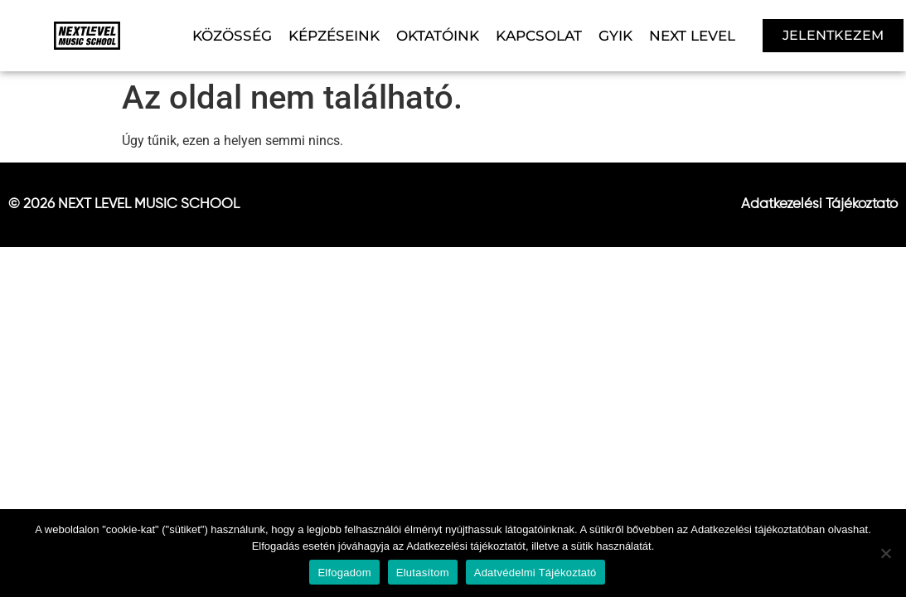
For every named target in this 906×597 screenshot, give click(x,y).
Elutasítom (422, 572)
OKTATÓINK (437, 35)
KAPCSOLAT (539, 35)
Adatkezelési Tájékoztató (819, 204)
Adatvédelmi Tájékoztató (535, 572)
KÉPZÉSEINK (334, 35)
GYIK (615, 35)
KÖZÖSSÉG (232, 35)
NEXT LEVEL (692, 35)
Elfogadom (344, 572)
